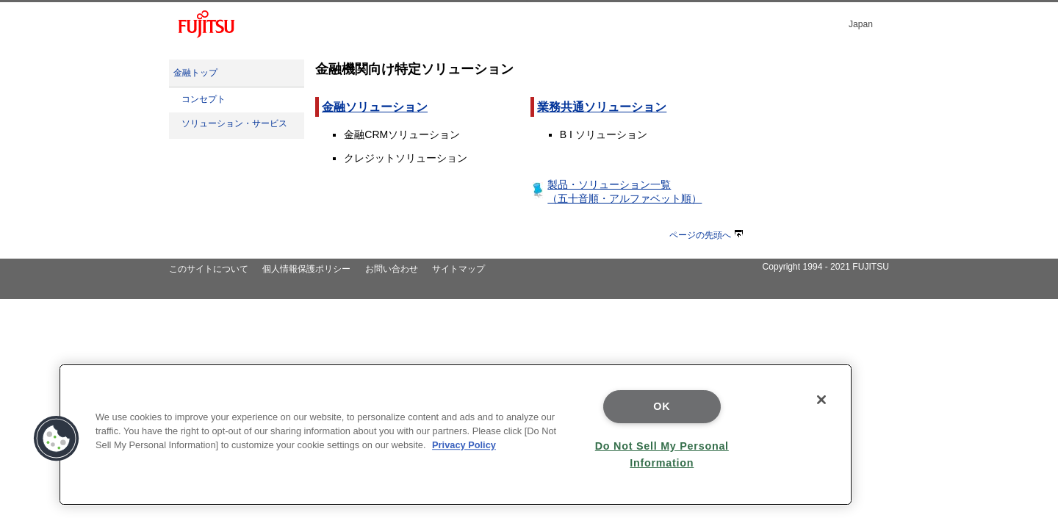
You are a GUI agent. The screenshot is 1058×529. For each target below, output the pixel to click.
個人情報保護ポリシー (306, 269)
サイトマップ (458, 269)
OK (661, 406)
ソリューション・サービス (234, 123)
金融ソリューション (375, 107)
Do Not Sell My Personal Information (662, 454)
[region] (455, 434)
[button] (56, 438)
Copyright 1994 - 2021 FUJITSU (825, 267)
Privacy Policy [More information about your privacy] (464, 444)
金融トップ (195, 73)
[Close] (821, 400)
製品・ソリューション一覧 (609, 184)
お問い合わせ (391, 269)
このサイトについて (208, 269)
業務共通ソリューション (601, 107)
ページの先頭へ (706, 235)
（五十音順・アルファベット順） (624, 198)
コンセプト (203, 99)
